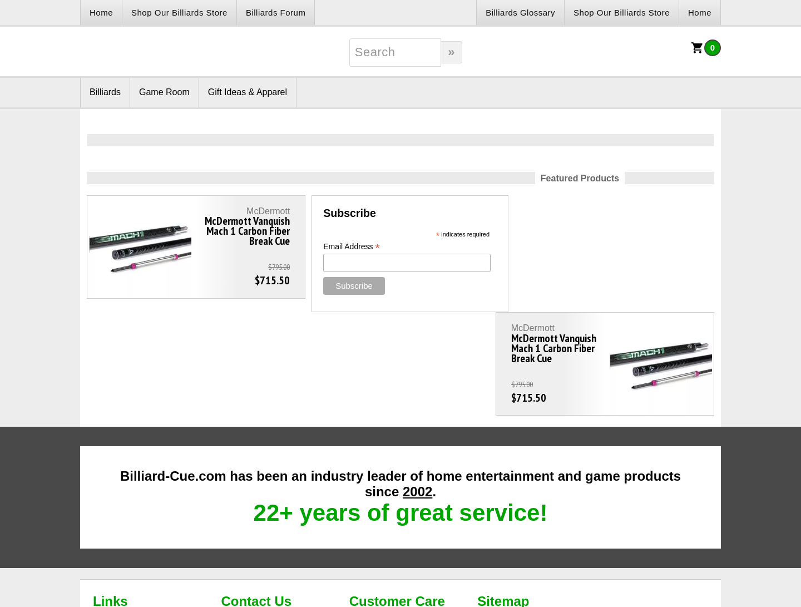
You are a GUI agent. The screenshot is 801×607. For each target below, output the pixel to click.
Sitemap (503, 497)
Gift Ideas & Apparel (247, 92)
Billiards (105, 92)
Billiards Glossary (520, 12)
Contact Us (256, 497)
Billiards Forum (276, 12)
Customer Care (397, 497)
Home (101, 12)
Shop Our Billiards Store (179, 12)
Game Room (164, 92)
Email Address (342, 246)
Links (110, 497)
